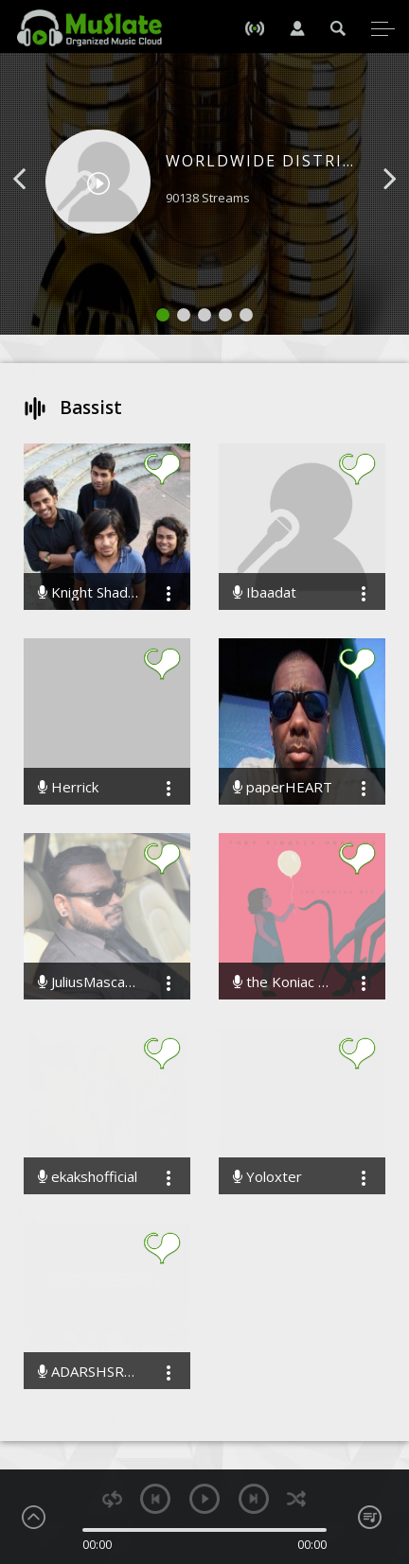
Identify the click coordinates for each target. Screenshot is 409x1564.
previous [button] (155, 1499)
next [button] (254, 1499)
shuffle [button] (297, 1499)
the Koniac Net (283, 982)
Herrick (68, 787)
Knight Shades (88, 592)
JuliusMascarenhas (88, 982)
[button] (40, 207)
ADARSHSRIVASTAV (88, 1372)
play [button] (204, 1499)
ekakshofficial (87, 1177)
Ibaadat (264, 592)
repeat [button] (112, 1499)
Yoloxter (267, 1177)
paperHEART (282, 787)
